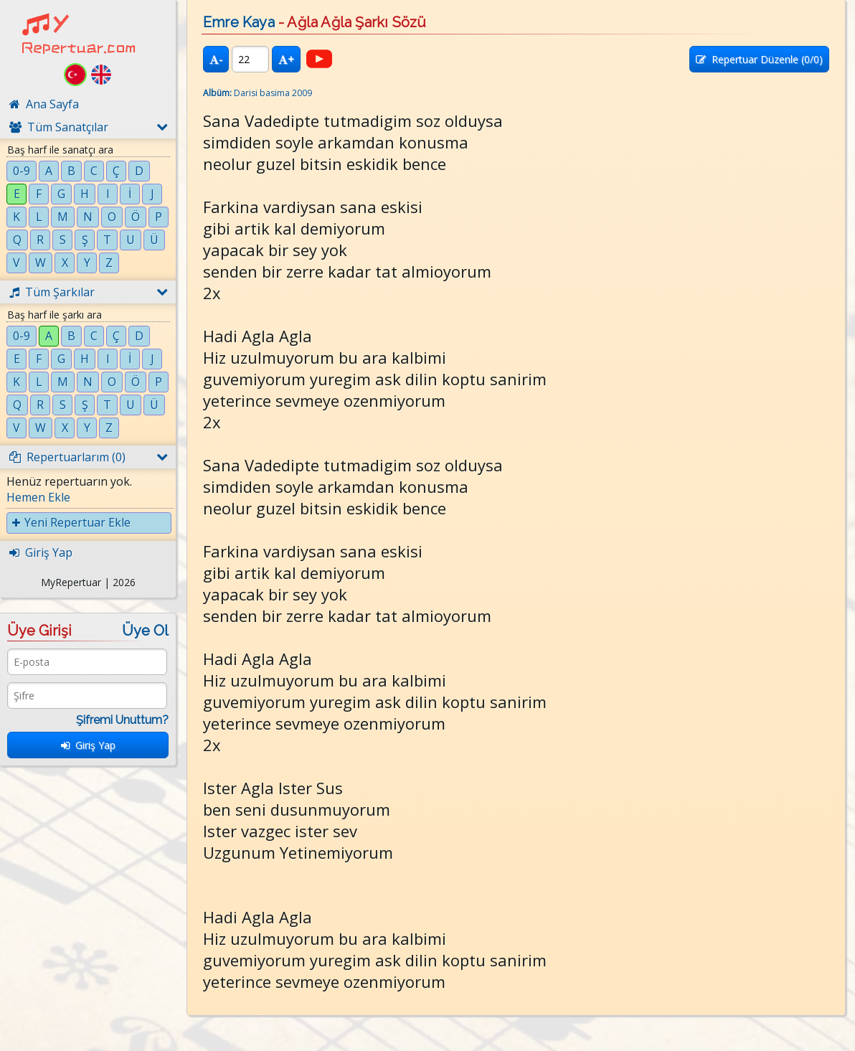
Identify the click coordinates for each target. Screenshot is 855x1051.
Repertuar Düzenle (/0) (759, 59)
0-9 (21, 171)
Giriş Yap (88, 745)
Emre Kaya (239, 22)
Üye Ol (145, 630)
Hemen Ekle (38, 497)
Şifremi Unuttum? (122, 720)
